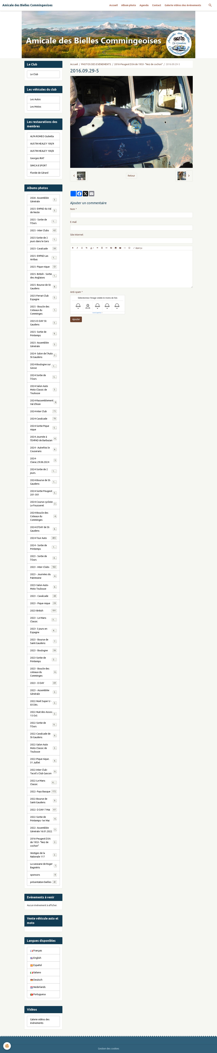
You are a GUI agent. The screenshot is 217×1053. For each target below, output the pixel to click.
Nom (72, 209)
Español (36, 965)
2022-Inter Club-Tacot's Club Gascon (43, 771)
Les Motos (35, 106)
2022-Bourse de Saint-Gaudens (43, 800)
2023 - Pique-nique (43, 603)
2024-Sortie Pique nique (43, 428)
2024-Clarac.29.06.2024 (43, 460)
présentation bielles (43, 882)
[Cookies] (7, 1046)
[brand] (27, 5)
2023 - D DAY (43, 683)
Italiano (35, 972)
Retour (131, 175)
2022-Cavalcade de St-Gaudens (43, 735)
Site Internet (76, 234)
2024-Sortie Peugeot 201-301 (43, 493)
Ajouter (76, 319)
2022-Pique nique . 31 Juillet (43, 761)
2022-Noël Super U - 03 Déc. (43, 703)
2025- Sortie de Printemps (43, 333)
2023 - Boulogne (43, 650)
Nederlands (38, 987)
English (35, 958)
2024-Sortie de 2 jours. (43, 471)
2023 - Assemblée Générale (43, 692)
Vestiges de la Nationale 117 (43, 855)
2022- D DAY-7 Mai (43, 809)
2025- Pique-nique (43, 266)
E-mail (73, 222)
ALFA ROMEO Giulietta (42, 136)
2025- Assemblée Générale (43, 344)
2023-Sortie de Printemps (43, 659)
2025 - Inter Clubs (43, 230)
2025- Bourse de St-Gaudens (43, 287)
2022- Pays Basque (43, 791)
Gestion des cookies (108, 1048)
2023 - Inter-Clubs (43, 567)
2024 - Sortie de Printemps (43, 547)
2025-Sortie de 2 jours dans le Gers (43, 239)
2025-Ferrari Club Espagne (43, 297)
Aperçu (137, 248)
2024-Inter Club (43, 411)
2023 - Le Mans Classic (43, 620)
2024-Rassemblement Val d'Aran (43, 402)
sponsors (43, 874)
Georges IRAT (37, 158)
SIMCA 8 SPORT (38, 165)
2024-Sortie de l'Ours (43, 377)
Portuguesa (38, 994)
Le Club (34, 74)
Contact (156, 5)
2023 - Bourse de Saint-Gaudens (43, 641)
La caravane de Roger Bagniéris (43, 866)
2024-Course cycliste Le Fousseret (43, 504)
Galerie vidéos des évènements (183, 5)
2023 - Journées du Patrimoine (43, 576)
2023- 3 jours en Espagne (43, 630)
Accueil (113, 5)
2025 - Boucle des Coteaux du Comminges (43, 310)
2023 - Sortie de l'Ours (43, 558)
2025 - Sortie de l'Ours (43, 221)
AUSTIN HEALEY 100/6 (42, 151)
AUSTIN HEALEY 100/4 (42, 143)
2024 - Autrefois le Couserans (43, 449)
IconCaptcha (97, 313)
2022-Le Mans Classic (43, 782)
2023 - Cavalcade (43, 596)
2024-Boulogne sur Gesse (43, 366)
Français (36, 950)
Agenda (144, 5)
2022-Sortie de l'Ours (43, 725)
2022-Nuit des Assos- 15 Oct (43, 714)
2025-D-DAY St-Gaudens (43, 323)
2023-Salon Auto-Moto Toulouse (43, 587)
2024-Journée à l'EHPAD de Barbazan (43, 438)
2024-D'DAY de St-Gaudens (43, 529)
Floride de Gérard (39, 172)
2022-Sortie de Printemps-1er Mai (43, 819)
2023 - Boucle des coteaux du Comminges (43, 672)
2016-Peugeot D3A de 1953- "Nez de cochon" (138, 64)
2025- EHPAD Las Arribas (43, 258)
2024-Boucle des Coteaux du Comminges (43, 516)
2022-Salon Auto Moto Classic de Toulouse (44, 748)
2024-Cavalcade (43, 418)
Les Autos (35, 99)
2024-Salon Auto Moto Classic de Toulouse (44, 390)
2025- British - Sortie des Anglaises (43, 276)
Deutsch (36, 979)
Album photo (128, 5)
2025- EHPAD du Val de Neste (43, 210)
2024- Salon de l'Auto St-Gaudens (43, 355)
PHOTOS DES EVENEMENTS (96, 64)
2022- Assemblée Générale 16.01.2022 (43, 829)
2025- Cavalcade (43, 248)
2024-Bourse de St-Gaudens (43, 482)
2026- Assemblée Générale (43, 200)
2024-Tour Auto (43, 538)
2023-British (43, 610)
